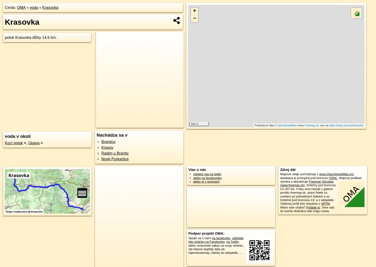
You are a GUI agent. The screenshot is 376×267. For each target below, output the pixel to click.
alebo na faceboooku (207, 178)
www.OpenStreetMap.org (336, 174)
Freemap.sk (311, 125)
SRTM (325, 203)
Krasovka (50, 8)
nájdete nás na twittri (207, 174)
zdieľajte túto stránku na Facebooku (216, 240)
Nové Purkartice (115, 159)
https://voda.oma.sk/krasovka (346, 125)
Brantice (108, 142)
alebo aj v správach (206, 181)
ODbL (333, 178)
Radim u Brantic (115, 153)
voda (34, 8)
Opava (34, 143)
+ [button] (194, 11)
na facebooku (221, 238)
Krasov (107, 147)
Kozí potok (14, 143)
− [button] (194, 18)
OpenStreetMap (286, 125)
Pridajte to (313, 207)
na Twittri (232, 242)
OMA (21, 8)
